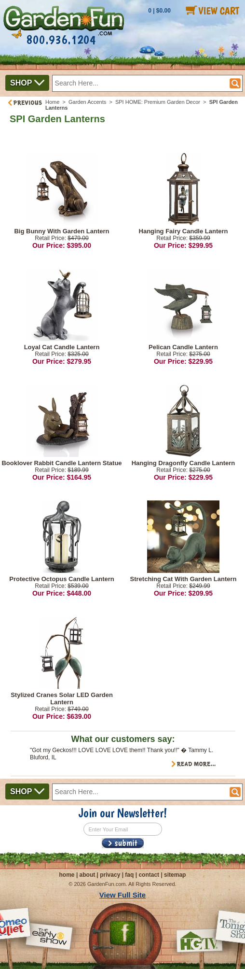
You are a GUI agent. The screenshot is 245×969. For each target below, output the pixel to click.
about (87, 874)
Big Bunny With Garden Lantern (61, 231)
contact (148, 874)
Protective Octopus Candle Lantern (61, 579)
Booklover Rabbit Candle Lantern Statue (61, 463)
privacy (110, 874)
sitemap (175, 874)
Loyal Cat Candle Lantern (62, 347)
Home (52, 102)
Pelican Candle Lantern (183, 347)
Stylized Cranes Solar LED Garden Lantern (62, 698)
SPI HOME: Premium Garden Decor (157, 102)
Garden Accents (87, 102)
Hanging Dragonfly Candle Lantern (183, 463)
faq (129, 874)
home (67, 874)
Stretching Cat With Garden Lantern (183, 579)
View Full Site (122, 895)
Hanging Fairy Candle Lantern (183, 231)
